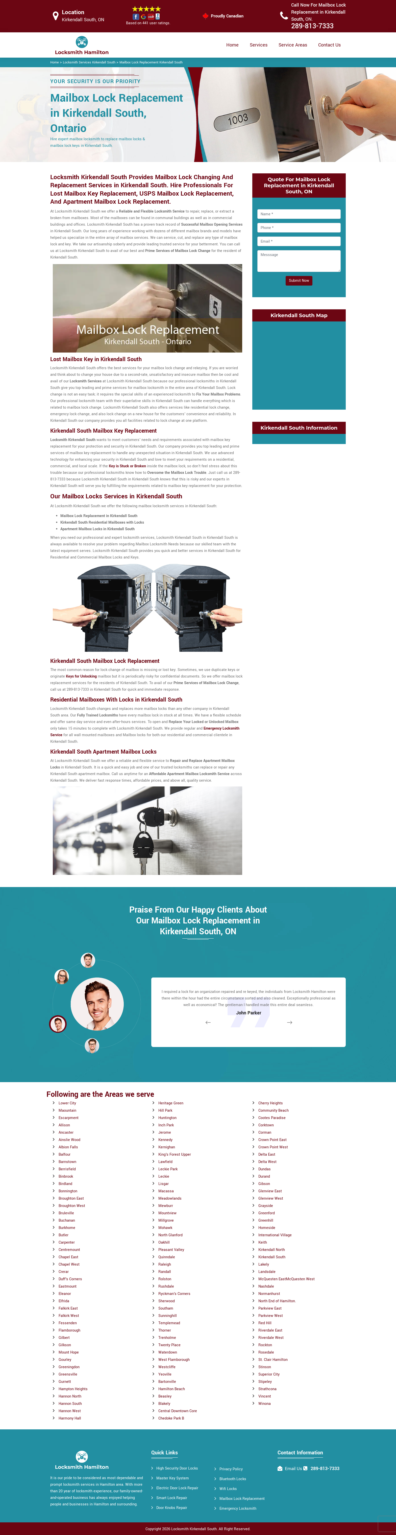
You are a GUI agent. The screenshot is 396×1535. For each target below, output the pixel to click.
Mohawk (165, 1227)
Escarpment (69, 1118)
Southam (165, 1308)
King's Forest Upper (174, 1154)
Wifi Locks (228, 1489)
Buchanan (67, 1220)
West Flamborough (174, 1359)
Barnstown (67, 1162)
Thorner (164, 1330)
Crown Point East (272, 1140)
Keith (262, 1242)
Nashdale (266, 1286)
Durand (264, 1176)
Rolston (164, 1279)
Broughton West (72, 1205)
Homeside (266, 1227)
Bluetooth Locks (232, 1479)
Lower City (67, 1103)
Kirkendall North (271, 1249)
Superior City (269, 1374)
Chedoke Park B (171, 1418)
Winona (264, 1403)
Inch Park (166, 1125)
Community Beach (273, 1110)
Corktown (266, 1125)
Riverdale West (271, 1337)
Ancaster (66, 1132)
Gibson (264, 1184)
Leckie (163, 1176)
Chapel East (68, 1257)
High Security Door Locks (177, 1468)
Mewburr (165, 1205)
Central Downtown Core (177, 1411)
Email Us (293, 1469)
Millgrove (166, 1220)
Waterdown (167, 1352)
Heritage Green (170, 1103)
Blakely (164, 1403)
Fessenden (68, 1323)
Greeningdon (69, 1367)
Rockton (265, 1345)
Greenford (266, 1213)
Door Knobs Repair (171, 1507)
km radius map (299, 364)
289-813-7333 (312, 26)
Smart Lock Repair (171, 1498)
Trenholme (167, 1337)
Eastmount (68, 1286)
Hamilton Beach (171, 1389)
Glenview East (270, 1191)
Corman (264, 1132)
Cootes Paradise (272, 1118)
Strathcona (267, 1389)
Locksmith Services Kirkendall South (89, 62)
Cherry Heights (270, 1103)
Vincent (264, 1396)
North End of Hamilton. (277, 1301)
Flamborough (69, 1330)
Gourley (65, 1359)
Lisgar (163, 1184)
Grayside (265, 1205)
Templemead (169, 1323)
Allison (64, 1125)
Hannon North (70, 1396)
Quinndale (166, 1257)
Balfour (64, 1154)
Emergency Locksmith (237, 1508)
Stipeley (265, 1381)
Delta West (267, 1162)
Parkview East (270, 1308)
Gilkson (65, 1345)
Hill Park (165, 1110)
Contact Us (329, 45)
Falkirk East (68, 1308)
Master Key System (172, 1478)
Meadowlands (170, 1198)
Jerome (164, 1132)
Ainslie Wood (69, 1140)
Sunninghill (167, 1315)
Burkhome (67, 1227)
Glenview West (270, 1198)
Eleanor (65, 1293)
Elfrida (64, 1301)
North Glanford (170, 1235)
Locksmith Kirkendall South (194, 1529)
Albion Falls (68, 1147)
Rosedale (266, 1352)
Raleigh (164, 1264)
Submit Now (299, 280)
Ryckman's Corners (174, 1293)
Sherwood (166, 1301)
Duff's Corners (70, 1279)
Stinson (264, 1367)
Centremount (69, 1249)
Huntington (167, 1118)
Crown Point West (273, 1147)
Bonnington (68, 1191)
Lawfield (165, 1162)
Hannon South (70, 1403)
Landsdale (267, 1271)
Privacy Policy (231, 1469)
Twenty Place (169, 1345)
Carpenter (67, 1242)
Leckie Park (168, 1169)
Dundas (264, 1169)
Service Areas (293, 45)
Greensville (68, 1374)
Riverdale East (270, 1330)
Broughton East (71, 1198)
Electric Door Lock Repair (177, 1488)
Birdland (65, 1184)
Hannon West (70, 1411)
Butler (63, 1235)
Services (258, 45)
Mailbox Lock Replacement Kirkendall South (151, 62)
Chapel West (69, 1264)
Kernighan (166, 1147)
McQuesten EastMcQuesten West (286, 1279)
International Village (275, 1235)
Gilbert (64, 1337)
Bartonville (167, 1381)
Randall (164, 1271)
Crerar (64, 1271)
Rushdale (166, 1286)
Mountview (167, 1213)
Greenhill (265, 1220)
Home (232, 45)
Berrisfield (67, 1169)
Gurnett (65, 1381)
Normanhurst (269, 1293)
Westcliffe (167, 1367)
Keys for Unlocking (81, 676)
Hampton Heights (73, 1389)
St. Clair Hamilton (273, 1359)
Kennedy (165, 1140)
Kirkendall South (271, 1257)
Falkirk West (69, 1315)
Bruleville (66, 1213)
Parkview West (270, 1315)
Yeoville (164, 1374)
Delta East (266, 1154)
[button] (92, 1045)
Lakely (263, 1264)
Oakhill (164, 1242)
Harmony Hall (70, 1418)
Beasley (164, 1396)
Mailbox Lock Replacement (242, 1498)
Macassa (166, 1191)
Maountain (67, 1110)
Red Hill (264, 1323)
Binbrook (66, 1176)
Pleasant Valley (171, 1249)
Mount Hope (69, 1352)
